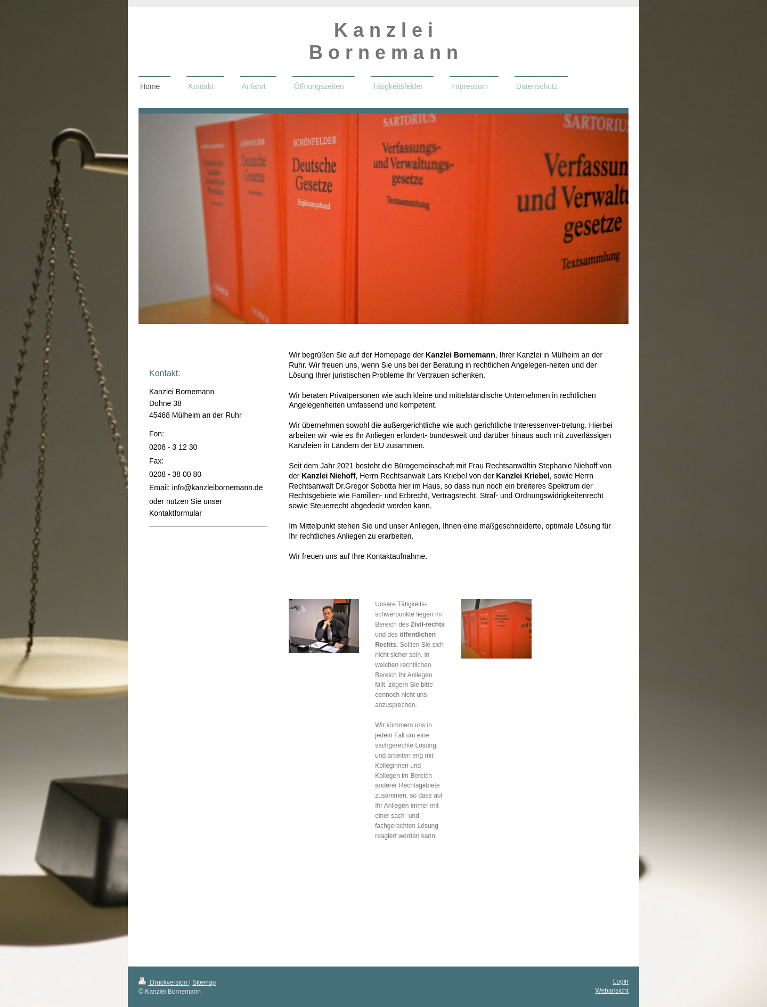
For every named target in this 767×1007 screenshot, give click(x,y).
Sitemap (204, 982)
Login (621, 981)
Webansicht (612, 990)
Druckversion (163, 982)
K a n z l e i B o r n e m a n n (383, 41)
